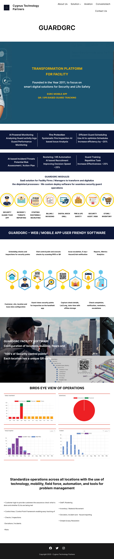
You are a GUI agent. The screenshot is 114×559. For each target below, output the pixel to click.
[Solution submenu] (80, 4)
